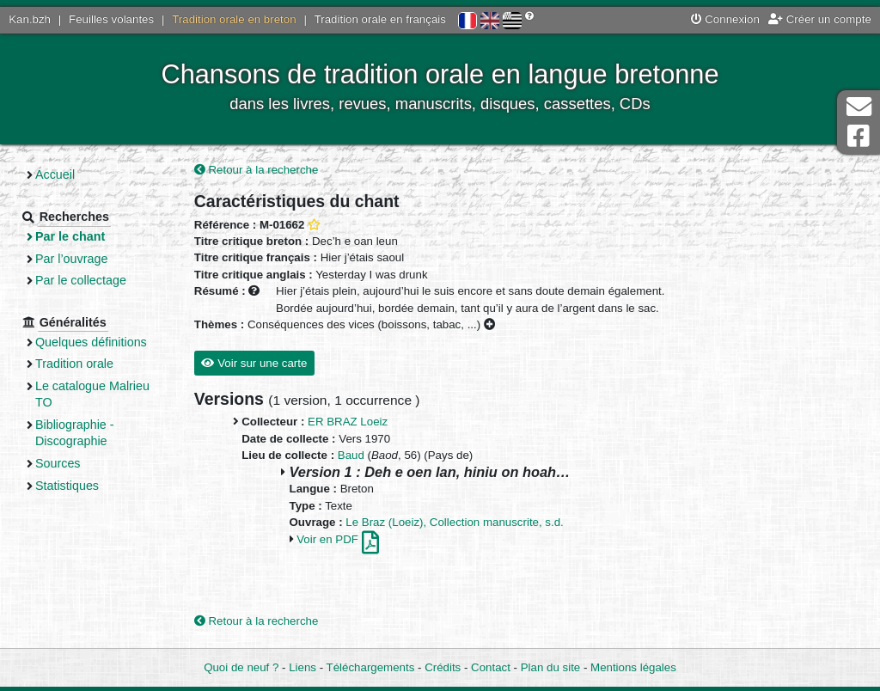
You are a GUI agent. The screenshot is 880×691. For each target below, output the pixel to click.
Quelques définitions (91, 342)
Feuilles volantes (111, 19)
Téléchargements (371, 667)
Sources (58, 463)
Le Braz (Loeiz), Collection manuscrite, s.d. (454, 522)
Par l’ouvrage (71, 259)
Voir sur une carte (254, 363)
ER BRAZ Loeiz (348, 421)
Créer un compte (819, 19)
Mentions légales (633, 667)
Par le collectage (80, 280)
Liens (302, 667)
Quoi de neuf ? (241, 667)
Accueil (55, 174)
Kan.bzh (30, 19)
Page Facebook (858, 136)
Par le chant (70, 236)
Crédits (443, 667)
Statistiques (67, 485)
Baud (351, 455)
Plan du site (550, 667)
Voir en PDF (337, 539)
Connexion (725, 19)
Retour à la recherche (256, 169)
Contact (490, 667)
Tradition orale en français (380, 19)
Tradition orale (74, 363)
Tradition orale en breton (234, 19)
